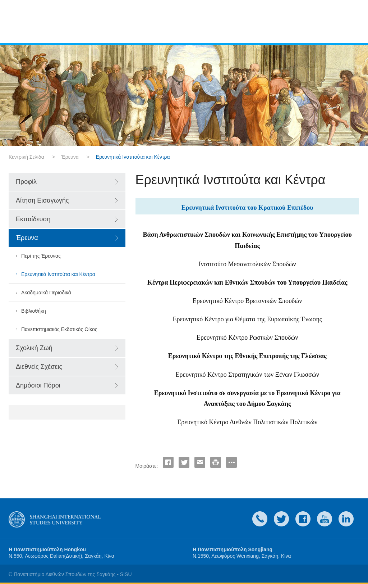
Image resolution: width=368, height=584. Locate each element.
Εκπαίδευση (33, 219)
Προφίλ (26, 181)
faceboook (302, 518)
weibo (324, 518)
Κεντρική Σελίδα (26, 157)
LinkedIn (346, 518)
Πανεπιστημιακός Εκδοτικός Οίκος (59, 329)
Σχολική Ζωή (34, 348)
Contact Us (259, 518)
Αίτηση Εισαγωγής (42, 200)
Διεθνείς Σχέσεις (39, 366)
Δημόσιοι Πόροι (38, 385)
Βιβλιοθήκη (33, 311)
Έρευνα (70, 157)
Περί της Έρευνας (41, 256)
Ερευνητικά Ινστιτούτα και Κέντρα (58, 274)
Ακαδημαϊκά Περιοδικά (46, 292)
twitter (281, 518)
